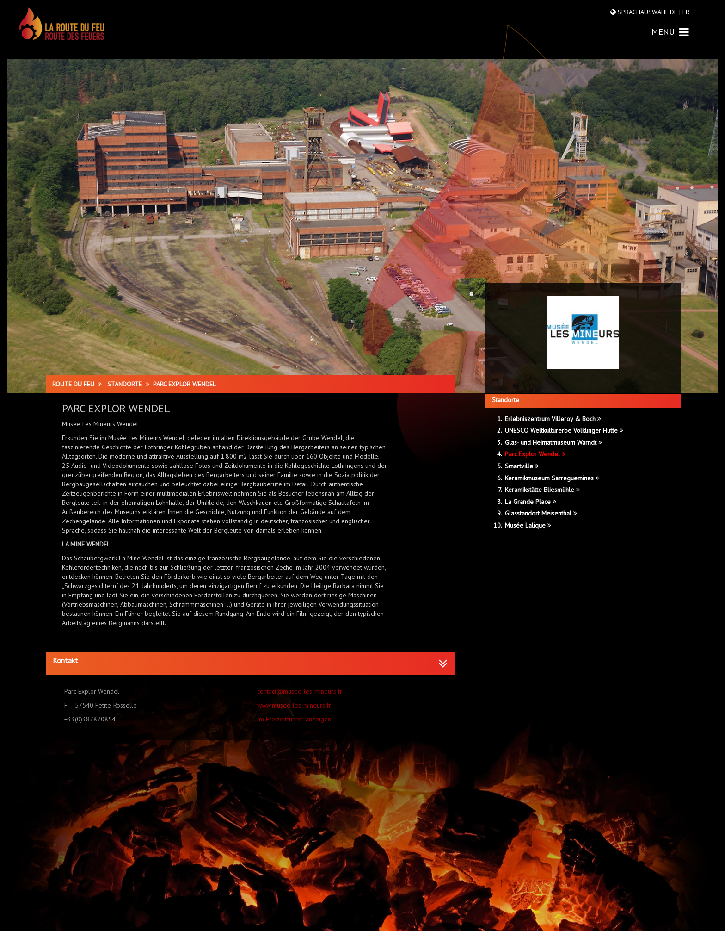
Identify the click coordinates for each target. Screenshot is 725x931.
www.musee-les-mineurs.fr (294, 705)
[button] (250, 661)
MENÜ (670, 31)
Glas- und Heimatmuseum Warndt (553, 442)
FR (685, 12)
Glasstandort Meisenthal (541, 513)
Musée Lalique (528, 525)
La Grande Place (530, 501)
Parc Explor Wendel (535, 454)
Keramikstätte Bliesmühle (542, 489)
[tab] (250, 663)
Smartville (522, 466)
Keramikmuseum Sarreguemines (552, 478)
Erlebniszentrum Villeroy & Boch (553, 419)
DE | (675, 12)
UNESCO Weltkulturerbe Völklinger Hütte (564, 430)
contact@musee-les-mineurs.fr (299, 691)
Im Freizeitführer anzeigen (294, 719)
